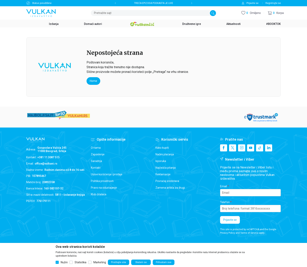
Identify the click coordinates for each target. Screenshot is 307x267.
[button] (276, 13)
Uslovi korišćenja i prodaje (106, 174)
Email (223, 186)
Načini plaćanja (164, 154)
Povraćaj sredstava (167, 181)
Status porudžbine (41, 3)
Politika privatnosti (102, 181)
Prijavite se (230, 219)
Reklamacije (163, 174)
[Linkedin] (268, 147)
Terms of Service (249, 233)
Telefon (225, 202)
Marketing (99, 262)
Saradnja (96, 161)
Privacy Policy (227, 233)
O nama (96, 147)
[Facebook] (223, 147)
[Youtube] (250, 147)
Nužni (64, 262)
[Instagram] (241, 147)
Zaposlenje (98, 154)
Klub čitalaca (98, 194)
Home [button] (93, 80)
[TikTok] (259, 147)
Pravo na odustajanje (104, 187)
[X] (232, 147)
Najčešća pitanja (165, 167)
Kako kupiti (162, 147)
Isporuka (160, 161)
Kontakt (95, 167)
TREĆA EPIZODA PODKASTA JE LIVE (153, 3)
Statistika (80, 262)
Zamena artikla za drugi (170, 187)
